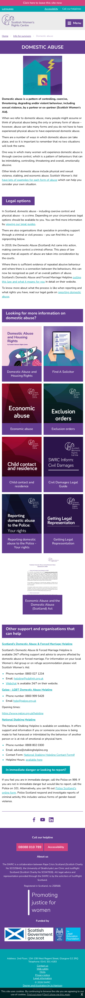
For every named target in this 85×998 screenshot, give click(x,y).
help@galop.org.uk (24, 701)
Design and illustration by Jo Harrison (42, 985)
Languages (7, 8)
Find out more (34, 994)
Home (5, 36)
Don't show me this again (56, 994)
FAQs (43, 972)
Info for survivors (22, 36)
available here (34, 760)
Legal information (42, 978)
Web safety (42, 968)
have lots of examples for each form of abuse (29, 180)
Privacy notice (42, 975)
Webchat (11, 683)
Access (51, 8)
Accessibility (56, 847)
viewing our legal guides (20, 224)
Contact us (42, 965)
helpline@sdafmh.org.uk (28, 678)
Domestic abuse (44, 36)
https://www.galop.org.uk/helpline (22, 713)
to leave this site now (42, 3)
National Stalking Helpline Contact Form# (49, 755)
